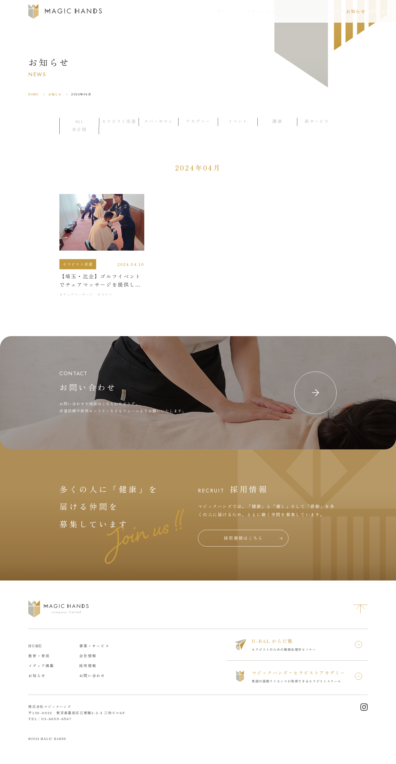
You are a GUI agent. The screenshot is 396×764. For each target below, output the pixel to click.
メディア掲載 (265, 11)
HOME (33, 94)
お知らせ (326, 11)
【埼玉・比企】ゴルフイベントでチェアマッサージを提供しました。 (100, 284)
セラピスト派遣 (78, 264)
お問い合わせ (370, 11)
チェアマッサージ (78, 294)
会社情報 (232, 11)
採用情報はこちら (243, 538)
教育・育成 (202, 11)
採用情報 (297, 11)
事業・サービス (164, 11)
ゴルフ (107, 294)
